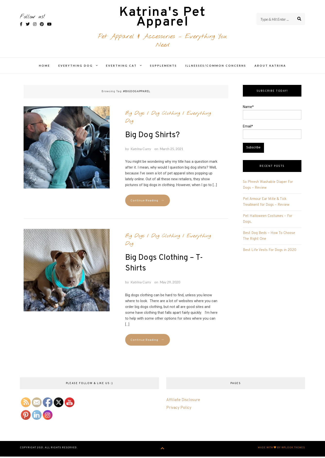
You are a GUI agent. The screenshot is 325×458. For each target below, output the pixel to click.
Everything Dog (75, 68)
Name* (272, 114)
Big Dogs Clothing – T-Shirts (164, 265)
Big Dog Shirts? (152, 137)
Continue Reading (147, 203)
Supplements (163, 68)
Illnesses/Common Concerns (215, 68)
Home (44, 68)
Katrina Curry (141, 151)
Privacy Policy (178, 410)
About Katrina (270, 68)
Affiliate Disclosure (183, 402)
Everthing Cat (121, 68)
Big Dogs (134, 115)
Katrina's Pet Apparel (162, 19)
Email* (272, 134)
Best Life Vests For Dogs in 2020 (269, 252)
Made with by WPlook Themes (281, 449)
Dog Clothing (165, 115)
